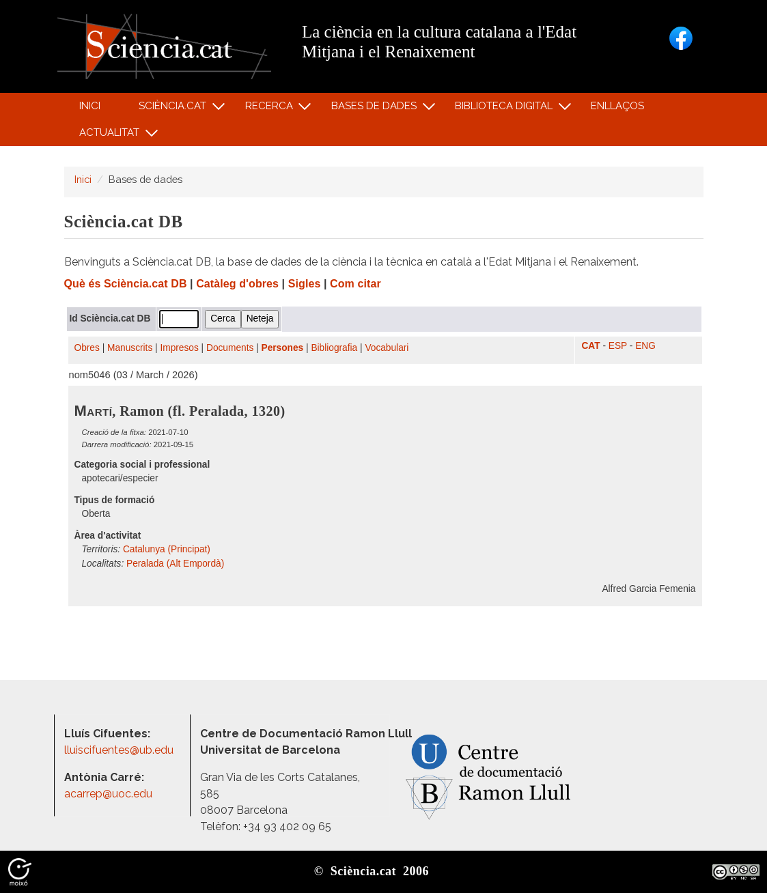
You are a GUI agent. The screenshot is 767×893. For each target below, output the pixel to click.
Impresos (179, 348)
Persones (283, 348)
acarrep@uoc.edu (108, 793)
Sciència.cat (175, 108)
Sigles (304, 283)
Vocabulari (386, 348)
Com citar (355, 283)
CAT (590, 346)
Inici (89, 106)
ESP (618, 346)
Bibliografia (334, 348)
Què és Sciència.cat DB (125, 283)
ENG (645, 346)
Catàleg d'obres (237, 283)
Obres (87, 348)
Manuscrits (129, 348)
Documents (229, 348)
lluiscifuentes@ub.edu (120, 749)
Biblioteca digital (506, 108)
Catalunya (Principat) (166, 549)
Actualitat (111, 135)
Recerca (270, 108)
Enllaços (617, 106)
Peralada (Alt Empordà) (175, 563)
